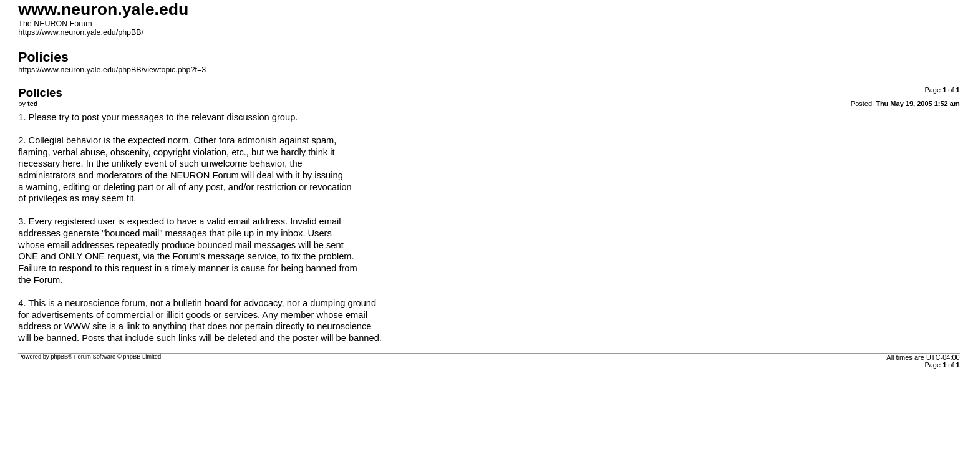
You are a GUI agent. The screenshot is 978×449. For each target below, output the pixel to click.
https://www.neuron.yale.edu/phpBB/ (80, 32)
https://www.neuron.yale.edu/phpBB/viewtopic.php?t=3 (112, 69)
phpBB (59, 357)
